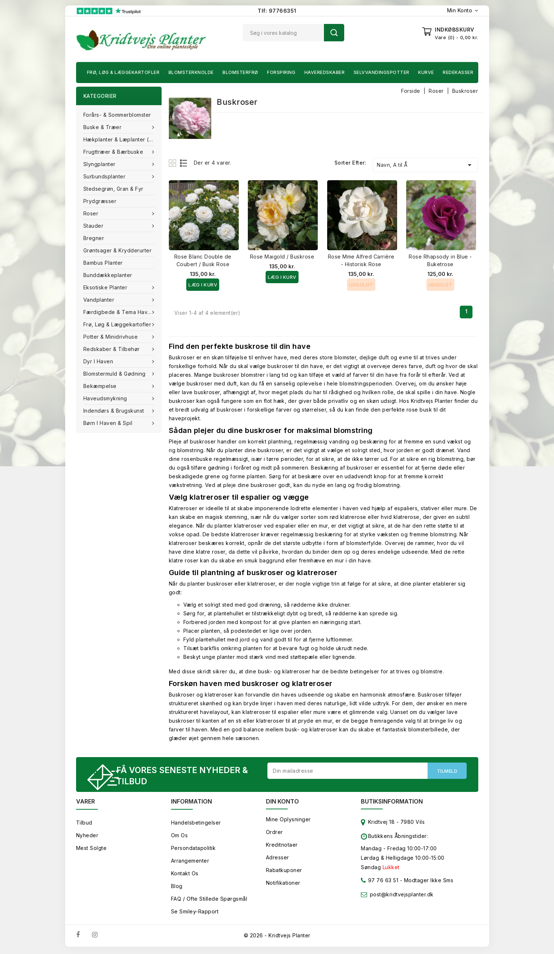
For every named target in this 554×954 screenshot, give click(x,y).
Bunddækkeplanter (107, 275)
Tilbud (84, 824)
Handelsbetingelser (196, 824)
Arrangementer (190, 862)
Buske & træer (103, 127)
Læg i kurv (202, 285)
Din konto (282, 803)
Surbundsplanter (105, 176)
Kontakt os (185, 875)
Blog (177, 888)
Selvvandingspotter (381, 72)
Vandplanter (99, 300)
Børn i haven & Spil (108, 423)
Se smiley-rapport (195, 913)
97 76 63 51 (379, 883)
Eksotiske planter (106, 287)
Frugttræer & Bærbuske (114, 152)
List (183, 163)
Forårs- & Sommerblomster (117, 115)
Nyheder (87, 837)
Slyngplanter (100, 164)
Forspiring (281, 72)
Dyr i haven (99, 361)
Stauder (94, 226)
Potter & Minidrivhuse (111, 337)
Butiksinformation (392, 803)
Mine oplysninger (288, 821)
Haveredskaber (324, 72)
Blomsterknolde (191, 72)
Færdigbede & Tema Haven (119, 312)
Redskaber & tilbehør (112, 349)
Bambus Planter (103, 263)
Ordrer (274, 834)
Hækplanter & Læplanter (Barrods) (122, 139)
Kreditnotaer (282, 846)
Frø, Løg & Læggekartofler (123, 72)
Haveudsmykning (106, 398)
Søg (334, 32)
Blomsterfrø (240, 72)
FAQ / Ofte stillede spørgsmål (209, 900)
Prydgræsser (100, 201)
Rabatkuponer (284, 872)
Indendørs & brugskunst (114, 411)
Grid (173, 163)
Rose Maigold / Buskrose (282, 256)
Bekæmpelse (100, 386)
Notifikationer (283, 884)
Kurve (426, 72)
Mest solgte (91, 850)
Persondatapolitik (193, 850)
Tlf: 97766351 (277, 11)
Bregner (93, 238)
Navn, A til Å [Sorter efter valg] (425, 165)
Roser (91, 213)
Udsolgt (361, 285)
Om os (179, 837)
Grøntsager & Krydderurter (117, 250)
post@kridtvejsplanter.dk (402, 896)
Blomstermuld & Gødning (115, 374)
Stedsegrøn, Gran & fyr (113, 189)
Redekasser (458, 72)
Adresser (277, 859)
